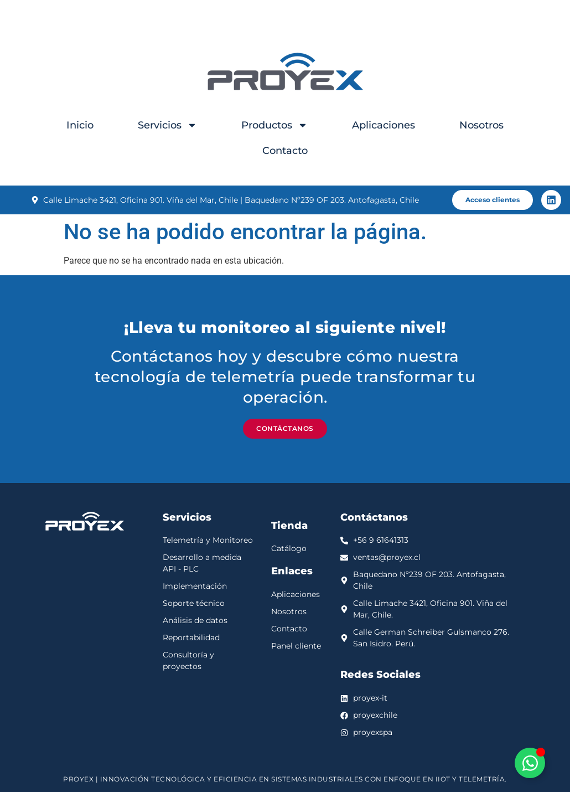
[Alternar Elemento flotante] (530, 763)
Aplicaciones (383, 125)
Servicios (167, 125)
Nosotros (481, 125)
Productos (274, 125)
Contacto (285, 151)
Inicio (80, 125)
